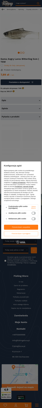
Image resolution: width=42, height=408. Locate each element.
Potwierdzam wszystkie (21, 227)
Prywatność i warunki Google (24, 186)
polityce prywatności (19, 182)
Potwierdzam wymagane (21, 233)
